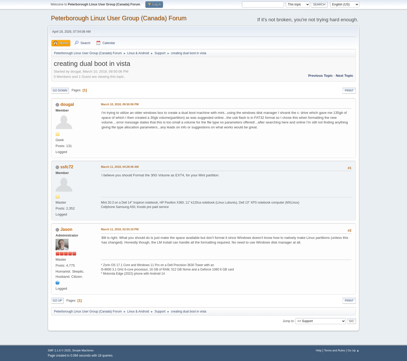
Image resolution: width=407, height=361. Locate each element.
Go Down (60, 90)
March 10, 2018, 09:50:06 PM (120, 104)
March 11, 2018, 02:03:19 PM (120, 229)
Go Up (57, 300)
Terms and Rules (334, 350)
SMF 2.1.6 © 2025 (59, 350)
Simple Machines (82, 350)
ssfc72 (66, 167)
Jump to (288, 321)
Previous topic (320, 76)
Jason (66, 229)
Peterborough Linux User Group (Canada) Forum (119, 18)
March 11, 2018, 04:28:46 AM (120, 166)
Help (319, 350)
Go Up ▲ (353, 350)
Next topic (344, 76)
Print (349, 90)
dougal (67, 104)
